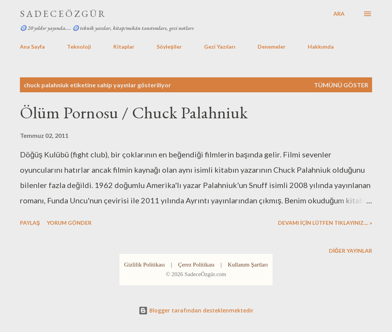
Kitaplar (123, 46)
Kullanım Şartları (248, 265)
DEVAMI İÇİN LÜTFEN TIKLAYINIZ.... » (325, 222)
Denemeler (272, 46)
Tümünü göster (341, 84)
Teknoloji (79, 46)
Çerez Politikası (196, 265)
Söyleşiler (169, 46)
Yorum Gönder (69, 222)
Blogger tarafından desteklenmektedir (196, 310)
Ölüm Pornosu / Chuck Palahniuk (134, 112)
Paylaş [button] (30, 222)
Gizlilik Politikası (144, 265)
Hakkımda (321, 46)
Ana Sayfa (32, 46)
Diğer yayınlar (350, 250)
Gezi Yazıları (219, 46)
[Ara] (339, 13)
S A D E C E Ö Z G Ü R (62, 14)
